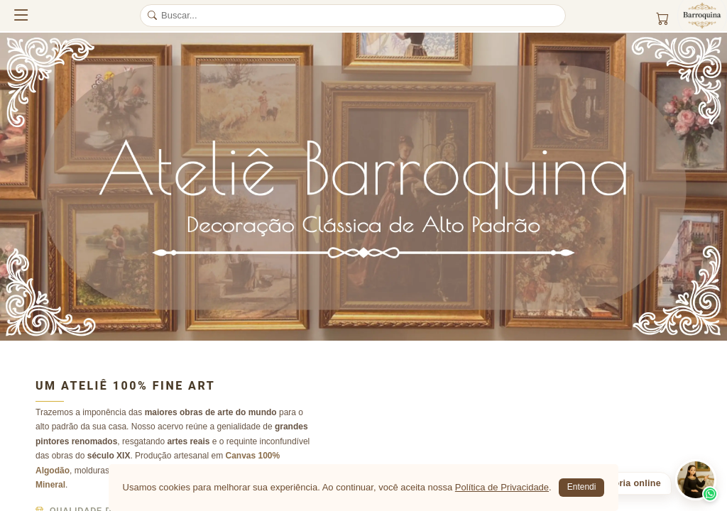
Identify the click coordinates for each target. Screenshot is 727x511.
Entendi (581, 487)
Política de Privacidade (502, 487)
